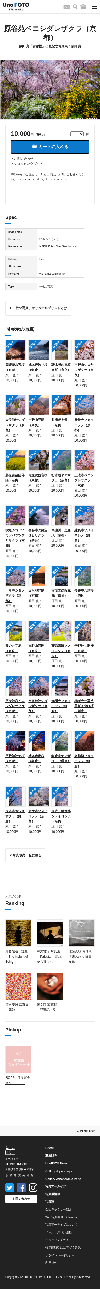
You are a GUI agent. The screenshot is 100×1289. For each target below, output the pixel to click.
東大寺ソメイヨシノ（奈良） (37, 816)
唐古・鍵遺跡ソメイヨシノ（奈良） (61, 816)
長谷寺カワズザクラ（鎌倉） (15, 816)
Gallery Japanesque (59, 1171)
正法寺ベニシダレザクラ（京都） (84, 480)
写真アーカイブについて (61, 1224)
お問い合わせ (23, 158)
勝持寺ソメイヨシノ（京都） (84, 425)
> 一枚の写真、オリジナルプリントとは (38, 308)
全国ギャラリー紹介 (58, 1209)
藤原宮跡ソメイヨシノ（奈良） (61, 651)
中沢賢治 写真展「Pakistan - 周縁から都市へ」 (49, 956)
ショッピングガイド (28, 164)
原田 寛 (76, 46)
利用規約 (51, 1262)
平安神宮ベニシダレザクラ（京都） (15, 706)
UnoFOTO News (56, 1163)
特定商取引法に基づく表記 (63, 1247)
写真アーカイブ (55, 1186)
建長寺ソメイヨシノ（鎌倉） (84, 535)
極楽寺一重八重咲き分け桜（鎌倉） (84, 706)
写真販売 (51, 1155)
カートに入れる (50, 146)
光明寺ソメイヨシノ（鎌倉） (61, 706)
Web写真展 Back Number (62, 1217)
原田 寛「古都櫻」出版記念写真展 (43, 46)
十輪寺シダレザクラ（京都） (15, 596)
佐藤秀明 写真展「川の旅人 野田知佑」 (80, 956)
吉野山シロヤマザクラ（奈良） (84, 370)
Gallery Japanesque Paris (63, 1178)
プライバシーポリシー (60, 1255)
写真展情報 (52, 1194)
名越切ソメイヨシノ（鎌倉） (84, 761)
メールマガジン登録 (58, 1232)
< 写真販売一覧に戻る (25, 855)
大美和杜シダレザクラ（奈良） (15, 425)
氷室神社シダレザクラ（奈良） (37, 706)
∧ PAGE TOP (86, 1131)
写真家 (49, 1201)
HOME (49, 1148)
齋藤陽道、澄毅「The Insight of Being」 (16, 956)
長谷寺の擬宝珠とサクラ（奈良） (37, 535)
